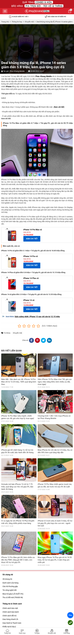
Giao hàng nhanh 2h (10, 619)
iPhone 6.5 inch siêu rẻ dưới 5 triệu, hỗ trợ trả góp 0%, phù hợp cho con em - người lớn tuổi (55, 523)
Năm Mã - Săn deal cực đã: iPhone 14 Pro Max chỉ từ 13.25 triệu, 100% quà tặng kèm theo (18, 381)
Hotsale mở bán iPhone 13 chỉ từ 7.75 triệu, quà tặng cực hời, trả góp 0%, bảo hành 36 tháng (17, 486)
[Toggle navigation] (22, 631)
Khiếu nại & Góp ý (9, 627)
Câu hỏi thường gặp (10, 586)
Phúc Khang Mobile (17, 71)
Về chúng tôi (7, 579)
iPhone (8, 86)
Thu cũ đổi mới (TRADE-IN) (12, 597)
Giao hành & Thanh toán (11, 623)
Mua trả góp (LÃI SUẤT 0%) (12, 594)
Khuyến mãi (17, 333)
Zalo (70, 615)
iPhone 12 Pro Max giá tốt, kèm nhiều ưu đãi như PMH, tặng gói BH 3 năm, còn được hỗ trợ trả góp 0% (18, 559)
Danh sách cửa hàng (10, 583)
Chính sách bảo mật (10, 608)
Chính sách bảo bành (10, 612)
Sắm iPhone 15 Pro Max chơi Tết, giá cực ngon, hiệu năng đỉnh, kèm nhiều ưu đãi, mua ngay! (55, 381)
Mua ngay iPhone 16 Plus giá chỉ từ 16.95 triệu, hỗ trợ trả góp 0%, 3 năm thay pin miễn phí (55, 559)
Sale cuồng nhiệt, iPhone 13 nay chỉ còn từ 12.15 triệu (37, 316)
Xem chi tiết (59, 107)
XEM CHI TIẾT (32, 239)
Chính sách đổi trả (9, 616)
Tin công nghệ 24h (9, 590)
